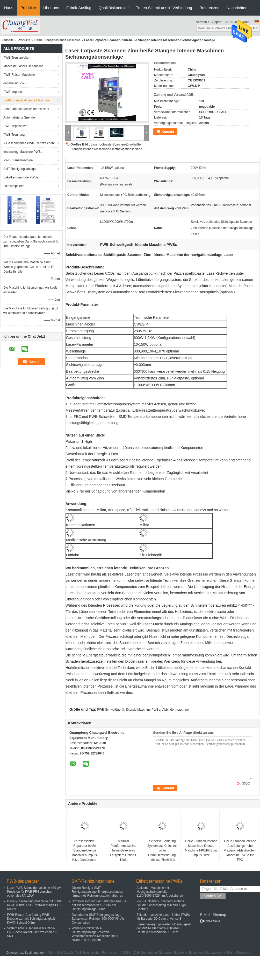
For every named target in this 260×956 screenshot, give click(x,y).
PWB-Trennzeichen (16, 57)
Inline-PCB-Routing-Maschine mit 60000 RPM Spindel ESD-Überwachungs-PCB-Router (35, 905)
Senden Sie (213, 896)
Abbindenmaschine (175, 709)
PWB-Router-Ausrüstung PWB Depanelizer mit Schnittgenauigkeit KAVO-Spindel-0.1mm (31, 918)
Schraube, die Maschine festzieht (26, 109)
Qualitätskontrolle (114, 7)
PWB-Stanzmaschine (18, 160)
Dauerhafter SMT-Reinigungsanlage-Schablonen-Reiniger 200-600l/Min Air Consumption (98, 918)
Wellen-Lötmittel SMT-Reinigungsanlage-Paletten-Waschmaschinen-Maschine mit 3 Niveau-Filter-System (95, 934)
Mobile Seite (210, 921)
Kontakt (168, 132)
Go (255, 28)
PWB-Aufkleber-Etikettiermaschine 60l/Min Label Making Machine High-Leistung (161, 905)
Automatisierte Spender (19, 117)
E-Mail (205, 915)
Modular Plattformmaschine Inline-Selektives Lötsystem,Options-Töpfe (123, 850)
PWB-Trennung (14, 134)
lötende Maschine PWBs (143, 709)
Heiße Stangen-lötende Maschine (57, 40)
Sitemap (219, 915)
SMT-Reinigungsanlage (19, 169)
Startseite (7, 40)
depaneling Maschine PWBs (22, 152)
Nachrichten (237, 7)
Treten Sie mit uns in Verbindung (164, 7)
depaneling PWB (14, 83)
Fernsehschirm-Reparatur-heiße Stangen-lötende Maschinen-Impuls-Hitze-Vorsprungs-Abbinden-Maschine (84, 852)
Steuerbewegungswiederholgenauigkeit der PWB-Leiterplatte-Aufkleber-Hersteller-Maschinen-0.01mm (163, 928)
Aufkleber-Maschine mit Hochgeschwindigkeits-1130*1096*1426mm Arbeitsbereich (160, 891)
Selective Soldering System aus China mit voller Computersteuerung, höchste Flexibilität (162, 850)
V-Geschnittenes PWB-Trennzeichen (28, 143)
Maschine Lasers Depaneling (23, 66)
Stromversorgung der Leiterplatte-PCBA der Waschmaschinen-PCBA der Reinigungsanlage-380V (99, 905)
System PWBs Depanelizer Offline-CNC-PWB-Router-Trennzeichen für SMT (31, 932)
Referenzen (209, 7)
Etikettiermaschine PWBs (20, 177)
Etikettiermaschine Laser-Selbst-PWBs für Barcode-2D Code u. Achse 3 (163, 916)
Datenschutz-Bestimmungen (26, 952)
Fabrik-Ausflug (78, 7)
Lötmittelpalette (13, 186)
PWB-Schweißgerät (110, 709)
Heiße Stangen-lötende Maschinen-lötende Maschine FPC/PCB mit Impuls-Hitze (201, 848)
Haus (8, 7)
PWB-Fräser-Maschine (19, 75)
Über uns (51, 7)
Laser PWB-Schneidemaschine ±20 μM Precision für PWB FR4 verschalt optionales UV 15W (34, 891)
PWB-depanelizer (15, 126)
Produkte (28, 7)
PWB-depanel (13, 92)
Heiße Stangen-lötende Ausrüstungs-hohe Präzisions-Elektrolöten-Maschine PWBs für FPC (240, 850)
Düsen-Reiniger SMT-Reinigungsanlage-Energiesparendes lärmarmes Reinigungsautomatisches (97, 891)
